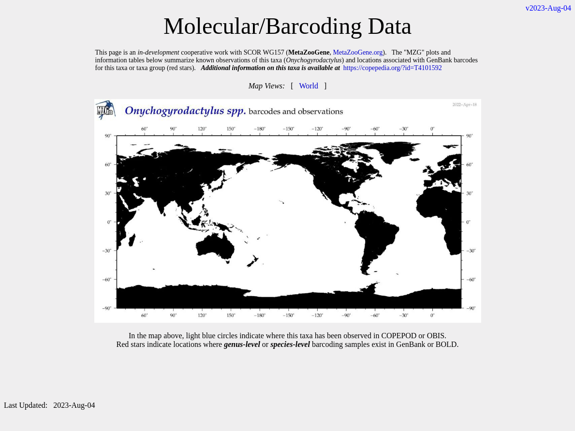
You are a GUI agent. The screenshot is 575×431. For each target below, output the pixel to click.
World (308, 86)
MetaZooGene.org (358, 52)
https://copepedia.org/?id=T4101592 (392, 68)
